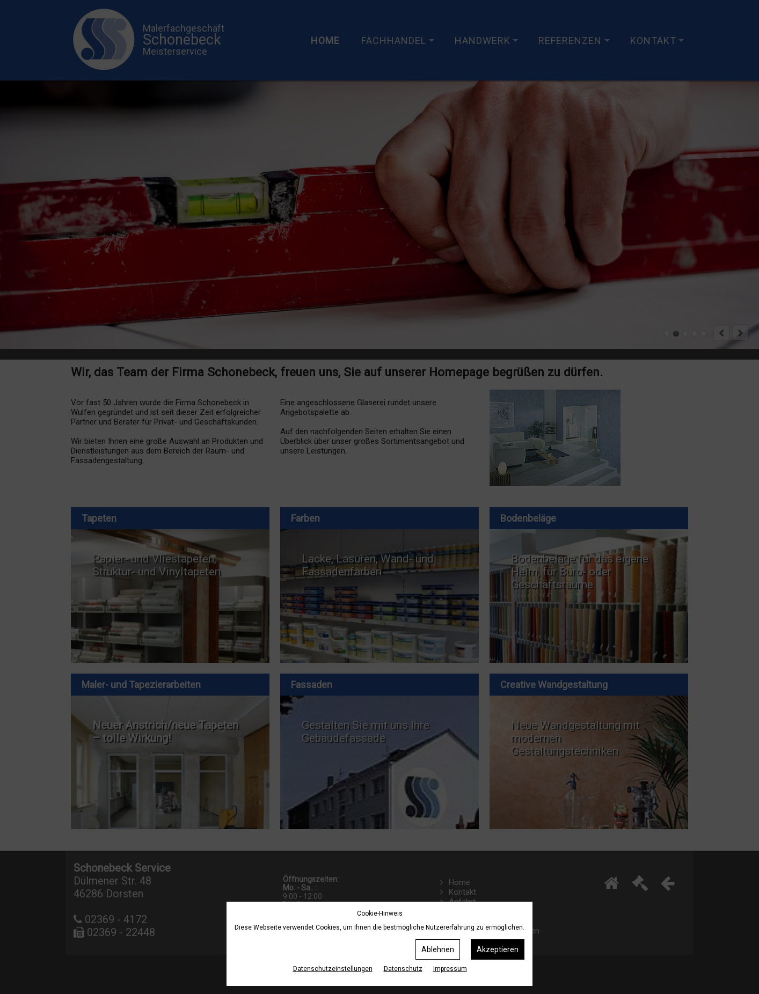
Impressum (450, 969)
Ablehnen (437, 949)
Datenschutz (403, 969)
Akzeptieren (498, 949)
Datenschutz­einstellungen (333, 969)
